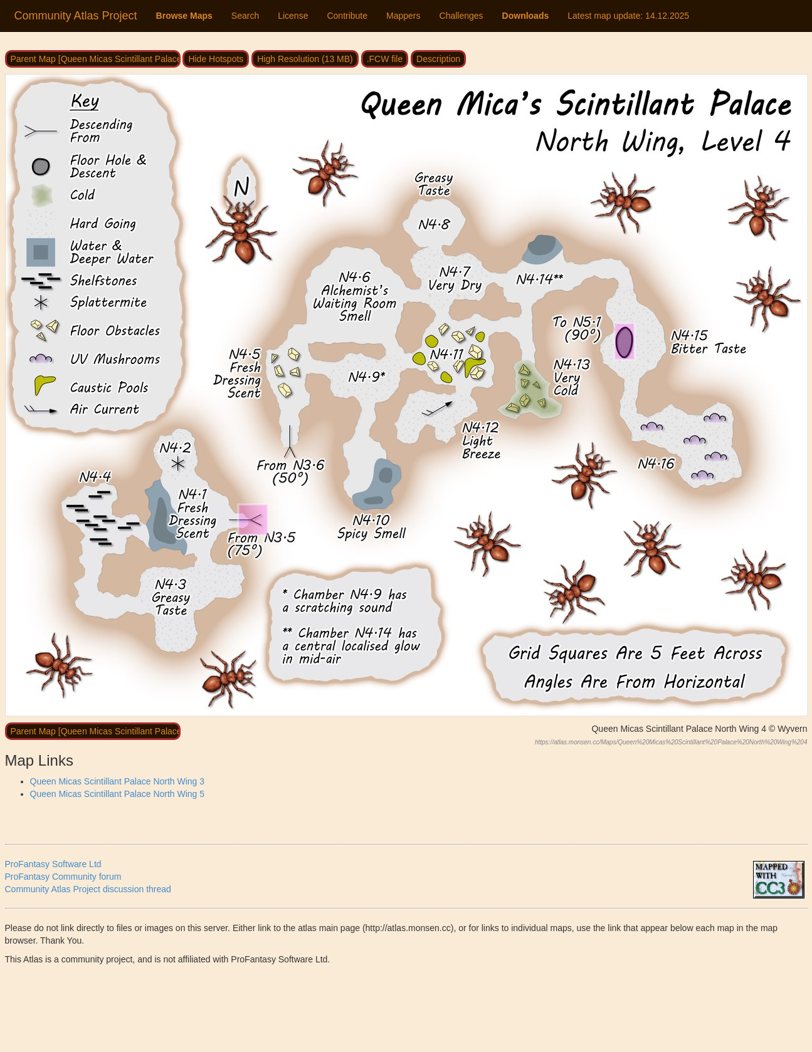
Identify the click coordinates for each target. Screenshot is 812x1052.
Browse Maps (184, 16)
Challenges (461, 16)
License (293, 16)
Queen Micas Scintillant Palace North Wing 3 (117, 781)
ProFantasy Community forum (63, 877)
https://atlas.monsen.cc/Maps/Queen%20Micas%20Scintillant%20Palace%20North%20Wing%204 (671, 742)
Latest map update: (628, 16)
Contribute (347, 16)
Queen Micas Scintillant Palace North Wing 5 (117, 794)
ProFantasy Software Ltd (53, 864)
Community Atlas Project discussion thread (88, 889)
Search (245, 16)
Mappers (403, 16)
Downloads (525, 16)
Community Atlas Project (75, 15)
